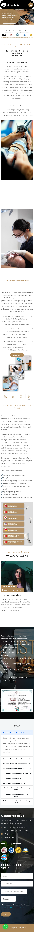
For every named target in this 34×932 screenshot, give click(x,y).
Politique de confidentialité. (13, 907)
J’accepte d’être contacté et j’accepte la (16, 906)
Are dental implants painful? (13, 733)
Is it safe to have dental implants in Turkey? (16, 801)
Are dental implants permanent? (15, 764)
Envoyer (5, 914)
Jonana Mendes (11, 595)
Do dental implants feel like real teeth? (16, 788)
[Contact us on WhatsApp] (5, 926)
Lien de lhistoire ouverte (12, 590)
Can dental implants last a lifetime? (16, 783)
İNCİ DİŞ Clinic (23, 928)
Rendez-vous (17, 355)
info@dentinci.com (10, 834)
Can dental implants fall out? (13, 778)
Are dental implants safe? (12, 759)
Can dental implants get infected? (15, 773)
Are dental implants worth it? (13, 768)
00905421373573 (9, 838)
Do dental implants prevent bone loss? (16, 795)
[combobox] (4, 891)
